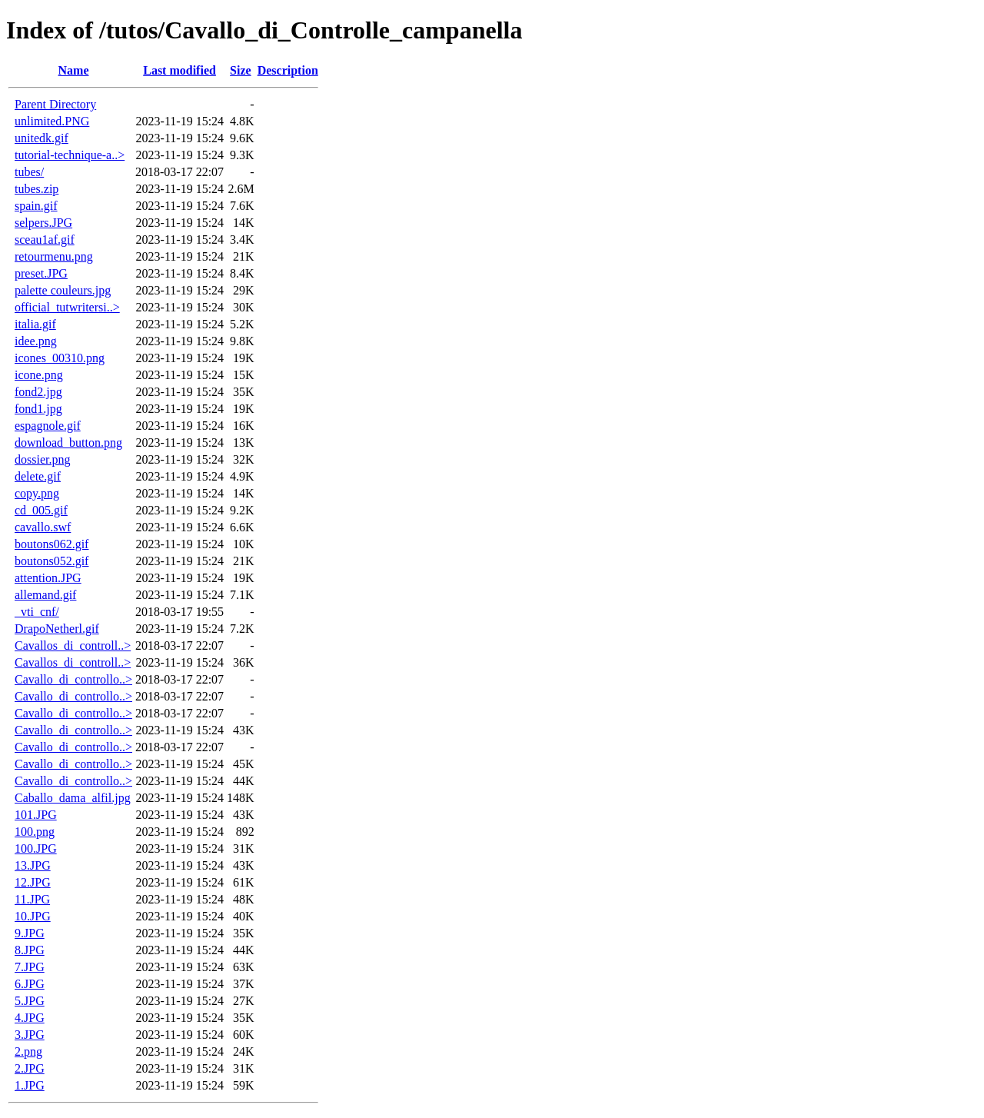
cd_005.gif (41, 510)
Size (240, 70)
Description (288, 70)
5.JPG (30, 1000)
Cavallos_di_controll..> (73, 645)
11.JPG (32, 899)
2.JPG (30, 1068)
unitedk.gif (41, 138)
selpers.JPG (43, 222)
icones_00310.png (60, 357)
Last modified (179, 70)
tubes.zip (36, 188)
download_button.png (68, 442)
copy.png (37, 493)
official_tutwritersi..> (67, 307)
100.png (35, 831)
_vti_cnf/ (37, 611)
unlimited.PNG (52, 121)
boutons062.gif (51, 544)
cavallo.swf (43, 527)
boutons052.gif (51, 560)
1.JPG (30, 1085)
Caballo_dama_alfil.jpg (73, 797)
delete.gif (38, 476)
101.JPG (36, 814)
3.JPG (30, 1034)
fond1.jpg (38, 408)
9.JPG (30, 933)
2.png (28, 1051)
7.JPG (30, 966)
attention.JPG (48, 577)
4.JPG (30, 1017)
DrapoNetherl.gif (57, 628)
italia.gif (35, 324)
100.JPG (36, 848)
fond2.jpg (38, 391)
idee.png (36, 341)
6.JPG (30, 983)
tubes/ (29, 171)
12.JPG (33, 882)
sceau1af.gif (45, 239)
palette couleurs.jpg (63, 290)
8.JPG (30, 950)
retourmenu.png (54, 256)
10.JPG (33, 916)
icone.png (39, 374)
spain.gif (36, 205)
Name (73, 70)
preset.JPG (41, 273)
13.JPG (33, 865)
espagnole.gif (48, 425)
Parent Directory (55, 104)
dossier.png (42, 459)
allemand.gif (45, 594)
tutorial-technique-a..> (70, 154)
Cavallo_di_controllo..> (73, 679)
